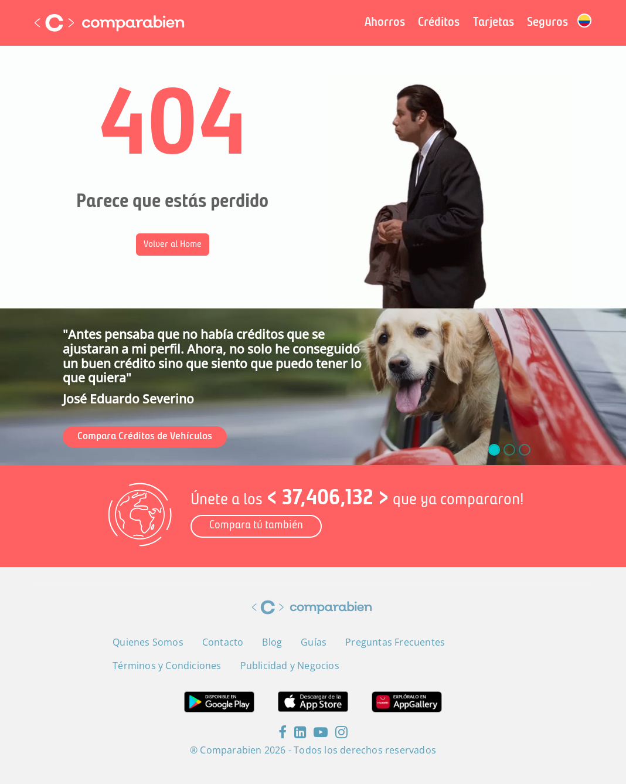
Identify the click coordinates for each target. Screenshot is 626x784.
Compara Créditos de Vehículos (144, 437)
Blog (272, 642)
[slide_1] (509, 450)
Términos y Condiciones (167, 665)
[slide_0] (494, 450)
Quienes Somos (148, 642)
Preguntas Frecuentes (395, 642)
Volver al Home (173, 244)
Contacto (223, 642)
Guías (313, 642)
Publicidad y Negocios (289, 665)
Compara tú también (256, 525)
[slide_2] (524, 450)
